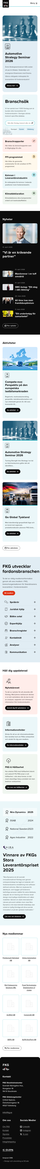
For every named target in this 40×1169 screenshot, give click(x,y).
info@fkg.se (7, 1112)
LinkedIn (25, 1126)
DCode (26, 1161)
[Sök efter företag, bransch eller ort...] (20, 123)
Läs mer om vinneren (14, 916)
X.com (24, 1134)
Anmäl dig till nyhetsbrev (18, 708)
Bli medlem (8, 593)
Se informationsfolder (16, 745)
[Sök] (32, 123)
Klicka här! (12, 85)
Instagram (25, 1130)
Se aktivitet (12, 410)
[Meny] (33, 3)
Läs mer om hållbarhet (17, 787)
